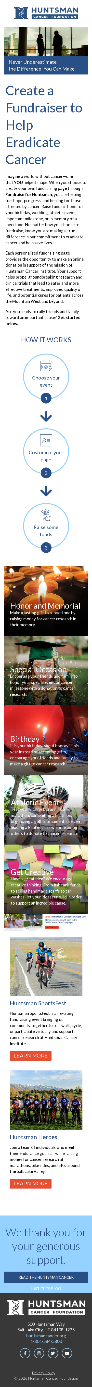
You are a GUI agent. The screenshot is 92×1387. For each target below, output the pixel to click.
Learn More (30, 1056)
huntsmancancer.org (46, 1335)
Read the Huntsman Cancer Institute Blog (46, 1279)
